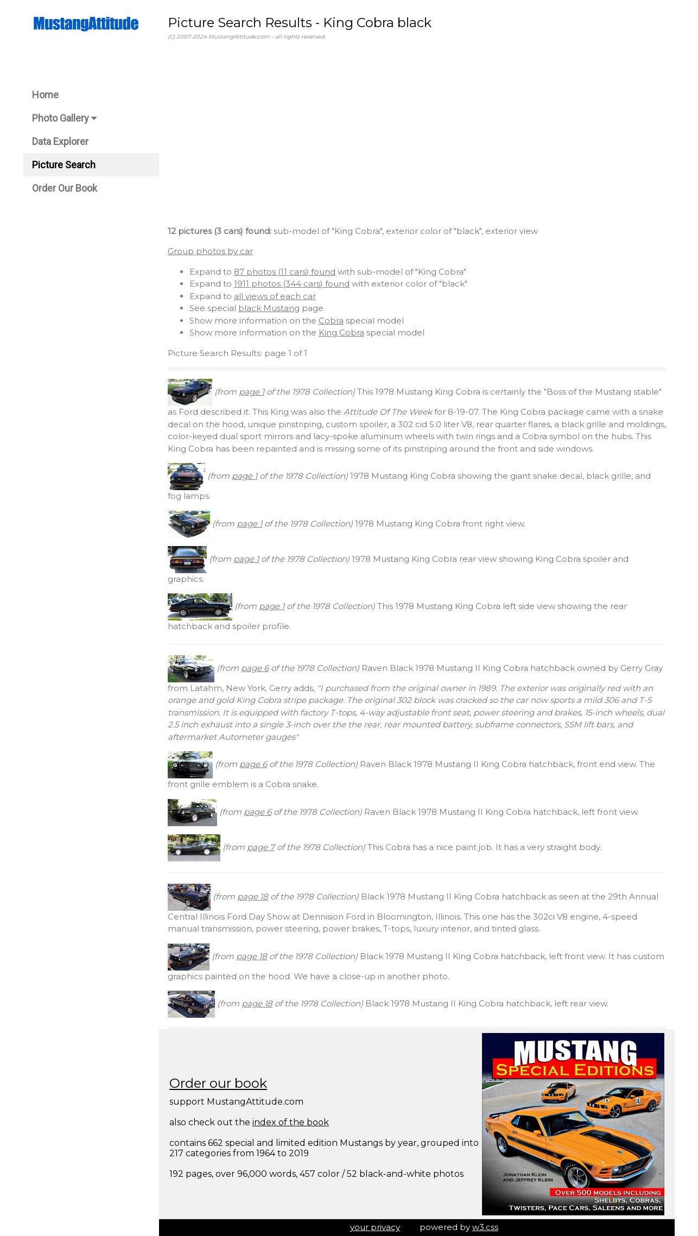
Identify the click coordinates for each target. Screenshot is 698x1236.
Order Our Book (64, 188)
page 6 (255, 668)
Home (45, 94)
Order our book (218, 1083)
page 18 (252, 896)
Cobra (331, 320)
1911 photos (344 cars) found (292, 283)
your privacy (375, 1227)
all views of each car (275, 296)
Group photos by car (210, 251)
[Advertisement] (417, 135)
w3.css (485, 1227)
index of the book (290, 1122)
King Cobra (341, 332)
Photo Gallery (64, 118)
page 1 (251, 391)
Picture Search (64, 164)
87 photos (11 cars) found (284, 272)
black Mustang (269, 308)
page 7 (261, 847)
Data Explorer (60, 141)
